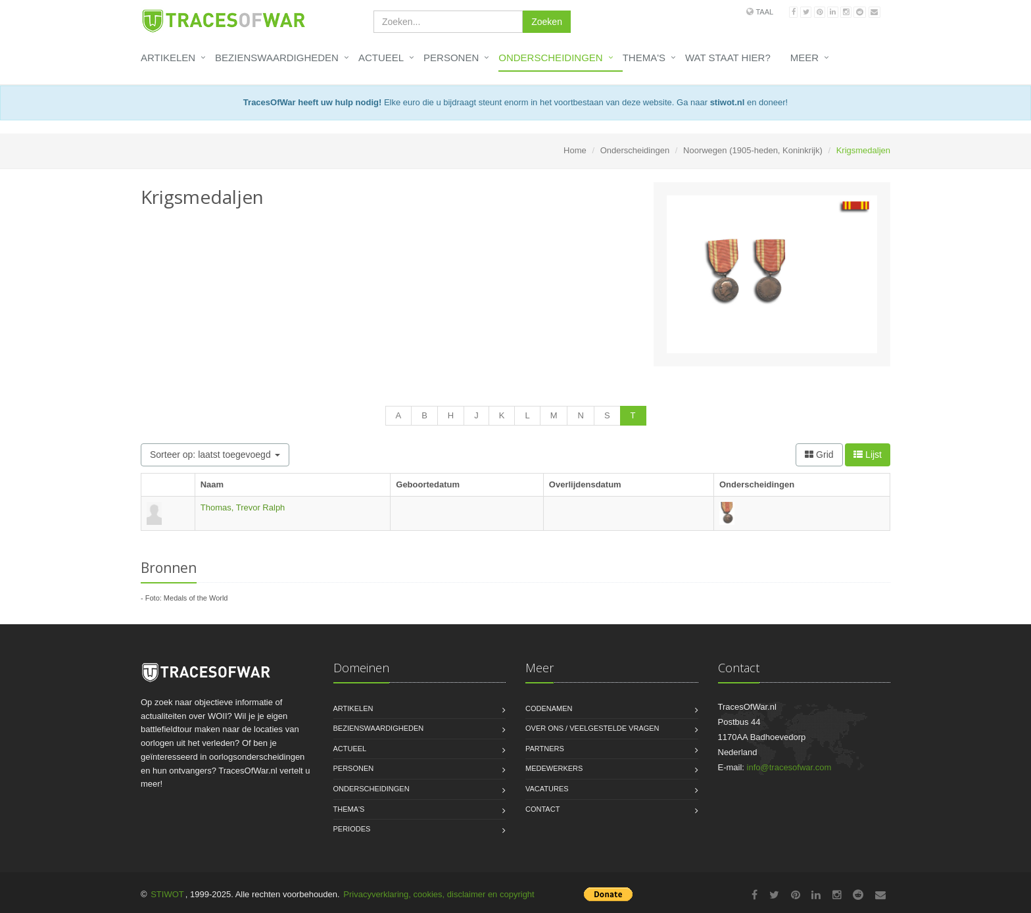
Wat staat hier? (728, 57)
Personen (451, 57)
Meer (804, 57)
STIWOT (167, 894)
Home (575, 150)
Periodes (352, 829)
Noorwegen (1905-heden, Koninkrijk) (753, 150)
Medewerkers (554, 768)
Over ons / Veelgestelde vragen (592, 728)
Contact (542, 809)
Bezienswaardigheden (277, 57)
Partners (544, 749)
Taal (764, 12)
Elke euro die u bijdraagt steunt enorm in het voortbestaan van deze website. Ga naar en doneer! (515, 102)
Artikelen (168, 57)
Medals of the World (196, 598)
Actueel (381, 57)
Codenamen (549, 708)
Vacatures (547, 789)
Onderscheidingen (550, 57)
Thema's (644, 57)
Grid (819, 454)
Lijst (867, 454)
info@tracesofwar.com (789, 767)
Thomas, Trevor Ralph (243, 507)
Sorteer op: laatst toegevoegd (215, 454)
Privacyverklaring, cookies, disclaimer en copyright (438, 894)
